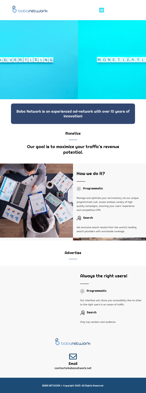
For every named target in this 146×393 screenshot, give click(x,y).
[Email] (73, 356)
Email (73, 363)
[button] (101, 10)
